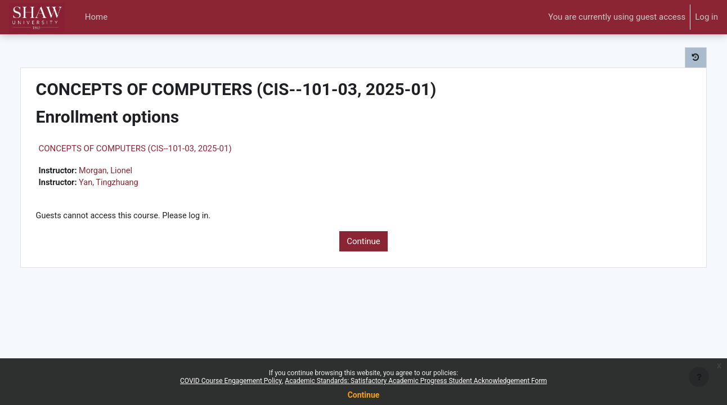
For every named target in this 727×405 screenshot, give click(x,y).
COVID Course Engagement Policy (231, 381)
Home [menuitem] (96, 17)
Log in (706, 17)
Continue (363, 242)
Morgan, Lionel (131, 171)
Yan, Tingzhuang (134, 183)
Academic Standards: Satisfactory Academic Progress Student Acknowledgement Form (416, 381)
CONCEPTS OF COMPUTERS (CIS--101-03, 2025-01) (158, 148)
